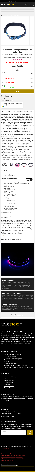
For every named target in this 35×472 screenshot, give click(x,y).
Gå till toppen (17, 315)
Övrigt (6, 15)
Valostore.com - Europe (7, 460)
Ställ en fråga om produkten (11, 236)
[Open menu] (2, 4)
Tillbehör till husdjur (14, 15)
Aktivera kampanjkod (10, 388)
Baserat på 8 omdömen (17, 59)
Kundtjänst (7, 384)
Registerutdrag (5, 448)
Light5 (17, 47)
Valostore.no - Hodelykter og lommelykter (11, 457)
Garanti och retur (9, 380)
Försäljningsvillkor (9, 382)
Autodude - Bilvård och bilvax (8, 453)
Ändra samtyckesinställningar (9, 465)
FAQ (5, 378)
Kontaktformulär (9, 386)
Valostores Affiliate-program (12, 377)
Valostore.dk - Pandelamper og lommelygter (12, 458)
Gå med (30, 432)
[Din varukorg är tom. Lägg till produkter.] (33, 4)
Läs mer (3, 403)
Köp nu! (17, 91)
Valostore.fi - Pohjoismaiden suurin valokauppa (13, 455)
